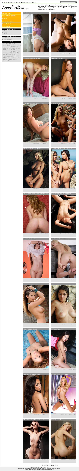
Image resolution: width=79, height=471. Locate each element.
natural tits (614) (7, 48)
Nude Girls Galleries (12, 2)
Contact (32, 2)
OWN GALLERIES (7, 13)
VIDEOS (4, 18)
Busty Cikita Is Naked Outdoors (32, 148)
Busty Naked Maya (56, 419)
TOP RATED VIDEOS (7, 21)
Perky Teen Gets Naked (30, 238)
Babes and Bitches (8, 39)
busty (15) (12, 43)
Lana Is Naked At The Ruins (58, 103)
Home (3, 2)
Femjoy (5, 32)
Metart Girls (7, 30)
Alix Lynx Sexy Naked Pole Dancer (60, 374)
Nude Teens (6, 38)
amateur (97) (12, 54)
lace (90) (13, 49)
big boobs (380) (16, 48)
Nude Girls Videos (24, 2)
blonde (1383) (6, 60)
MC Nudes (6, 34)
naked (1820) (6, 45)
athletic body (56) (7, 57)
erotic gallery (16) (16, 45)
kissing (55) (16, 53)
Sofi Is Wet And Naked (56, 284)
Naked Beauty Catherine (57, 58)
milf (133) (16, 56)
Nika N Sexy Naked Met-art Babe (32, 58)
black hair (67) (16, 57)
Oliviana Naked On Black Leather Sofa (61, 193)
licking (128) (14, 46)
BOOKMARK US (6, 23)
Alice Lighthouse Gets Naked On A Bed (33, 103)
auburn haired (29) (13, 59)
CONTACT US (6, 26)
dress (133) (6, 54)
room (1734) (6, 49)
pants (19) (5, 59)
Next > (56, 465)
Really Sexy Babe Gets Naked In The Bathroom (36, 193)
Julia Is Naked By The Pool (30, 329)
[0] (46, 465)
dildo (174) (6, 43)
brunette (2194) (15, 51)
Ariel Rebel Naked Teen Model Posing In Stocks (63, 13)
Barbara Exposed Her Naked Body (60, 238)
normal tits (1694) (8, 56)
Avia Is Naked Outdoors (30, 284)
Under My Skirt (28, 13)
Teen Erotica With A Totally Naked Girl (34, 419)
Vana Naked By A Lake (56, 329)
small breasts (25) (7, 53)
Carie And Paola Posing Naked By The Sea (61, 148)
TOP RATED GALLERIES (8, 16)
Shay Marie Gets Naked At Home (32, 374)
